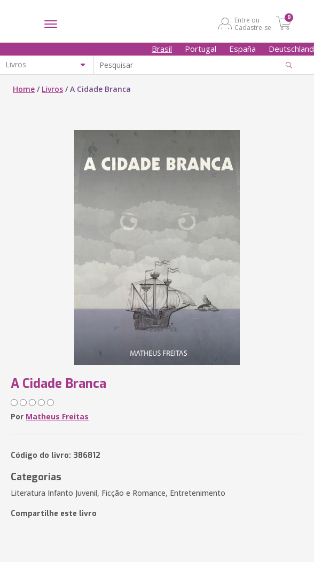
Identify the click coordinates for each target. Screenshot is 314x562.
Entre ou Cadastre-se (252, 23)
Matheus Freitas (57, 416)
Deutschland (291, 48)
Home (24, 89)
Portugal (200, 48)
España (242, 48)
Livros (52, 89)
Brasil (162, 48)
